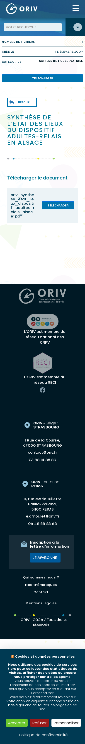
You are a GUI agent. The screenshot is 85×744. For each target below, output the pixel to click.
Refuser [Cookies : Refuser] (39, 723)
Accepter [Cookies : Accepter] (16, 723)
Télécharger (42, 78)
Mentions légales (41, 603)
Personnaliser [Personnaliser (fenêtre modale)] (66, 723)
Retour (23, 102)
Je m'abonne (45, 557)
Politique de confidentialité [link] (43, 735)
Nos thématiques (41, 585)
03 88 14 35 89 (42, 460)
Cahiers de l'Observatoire (61, 60)
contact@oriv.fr (42, 452)
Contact (41, 592)
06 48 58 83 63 (42, 524)
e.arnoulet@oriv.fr (42, 516)
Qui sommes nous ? (41, 577)
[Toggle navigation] (76, 8)
